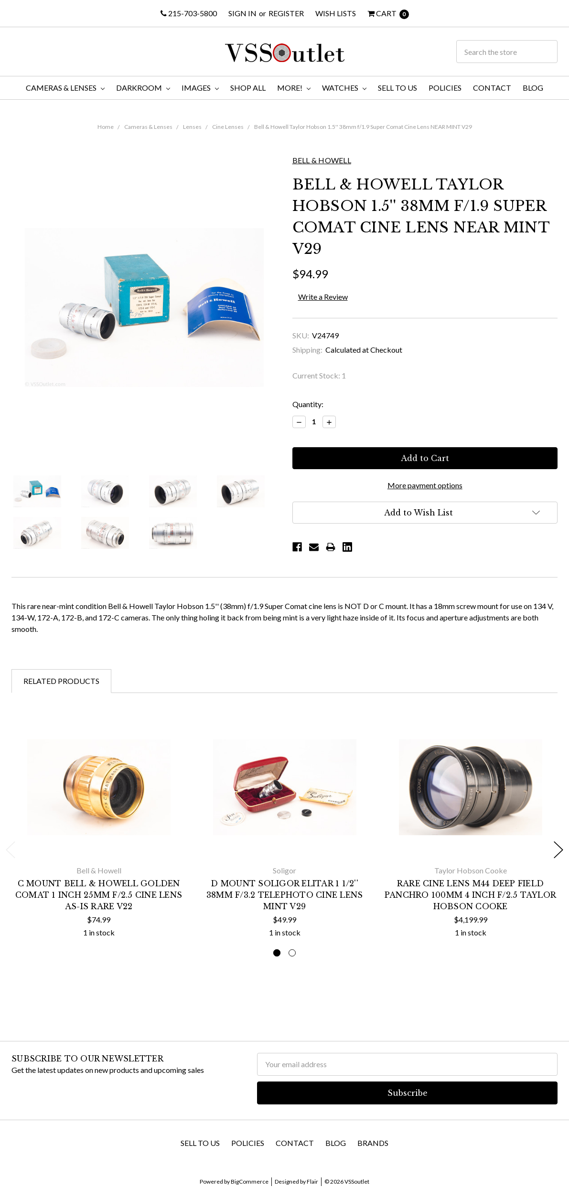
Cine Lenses (228, 126)
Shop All (248, 87)
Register (286, 13)
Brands (372, 1142)
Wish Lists (335, 13)
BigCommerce (249, 1181)
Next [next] (558, 849)
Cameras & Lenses (65, 87)
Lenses (192, 126)
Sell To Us (397, 87)
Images (200, 87)
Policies (445, 87)
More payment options (424, 485)
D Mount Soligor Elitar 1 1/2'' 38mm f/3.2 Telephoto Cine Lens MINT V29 (284, 895)
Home (105, 126)
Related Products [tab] (61, 680)
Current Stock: (319, 375)
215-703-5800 (189, 13)
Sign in (242, 13)
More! (294, 87)
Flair (312, 1181)
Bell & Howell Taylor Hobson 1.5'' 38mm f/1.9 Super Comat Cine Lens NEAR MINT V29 (363, 126)
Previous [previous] (10, 849)
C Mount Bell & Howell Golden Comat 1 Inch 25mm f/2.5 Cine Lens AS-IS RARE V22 (98, 895)
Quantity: (307, 404)
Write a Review (323, 296)
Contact (492, 87)
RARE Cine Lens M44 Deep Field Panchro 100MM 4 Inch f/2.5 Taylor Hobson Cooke (470, 895)
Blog (533, 87)
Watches (344, 87)
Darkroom (143, 87)
